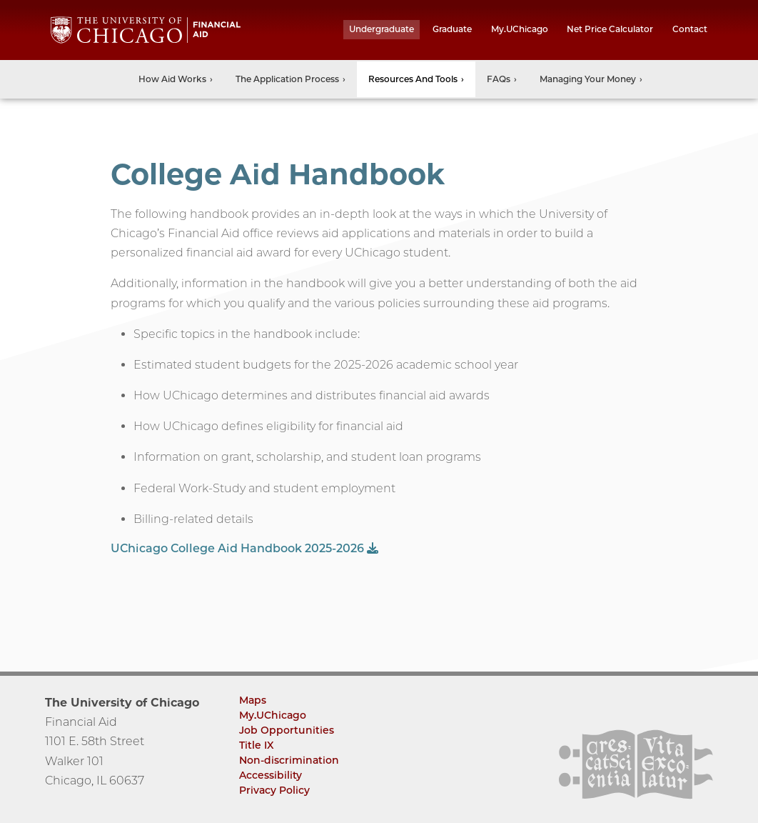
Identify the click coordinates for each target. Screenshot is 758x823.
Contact (689, 29)
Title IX (256, 745)
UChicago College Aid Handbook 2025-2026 (244, 548)
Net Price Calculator (610, 29)
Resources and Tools (413, 79)
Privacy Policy (274, 790)
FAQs (498, 79)
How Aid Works (172, 79)
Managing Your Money (588, 79)
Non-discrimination (289, 760)
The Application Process (287, 79)
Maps (252, 700)
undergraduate (381, 29)
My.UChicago (519, 29)
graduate (452, 29)
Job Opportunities (286, 730)
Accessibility (270, 775)
